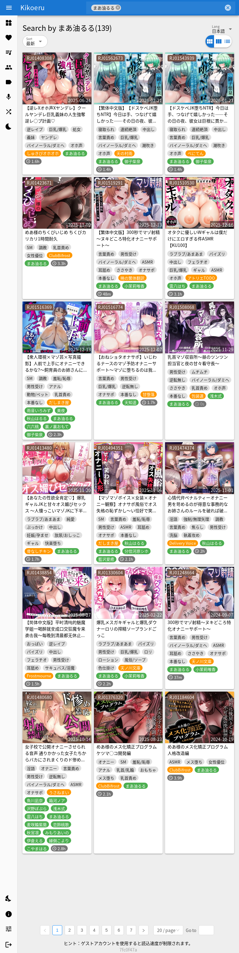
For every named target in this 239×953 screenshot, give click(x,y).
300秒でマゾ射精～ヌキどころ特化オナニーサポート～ (199, 625)
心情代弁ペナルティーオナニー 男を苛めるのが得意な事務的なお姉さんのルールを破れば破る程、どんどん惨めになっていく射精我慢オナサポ (198, 510)
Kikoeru (32, 7)
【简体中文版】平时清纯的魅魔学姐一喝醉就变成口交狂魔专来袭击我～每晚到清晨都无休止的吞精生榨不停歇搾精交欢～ (55, 632)
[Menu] (9, 7)
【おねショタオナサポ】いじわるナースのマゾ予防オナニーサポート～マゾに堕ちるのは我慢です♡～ (126, 366)
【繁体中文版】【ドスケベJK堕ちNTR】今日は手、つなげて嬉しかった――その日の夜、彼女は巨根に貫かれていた (127, 117)
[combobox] (172, 7)
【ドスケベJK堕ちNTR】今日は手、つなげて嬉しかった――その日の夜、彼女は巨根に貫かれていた (198, 117)
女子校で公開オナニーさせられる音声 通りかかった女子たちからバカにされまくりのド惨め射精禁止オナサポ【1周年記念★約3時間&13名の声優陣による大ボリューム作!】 (56, 762)
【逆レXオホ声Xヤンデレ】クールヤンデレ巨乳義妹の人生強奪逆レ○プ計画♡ (55, 114)
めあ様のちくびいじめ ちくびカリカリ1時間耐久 (55, 235)
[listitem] (8, 22)
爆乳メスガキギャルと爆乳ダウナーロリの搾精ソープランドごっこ (126, 628)
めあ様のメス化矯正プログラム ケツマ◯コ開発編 (126, 749)
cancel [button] (118, 7)
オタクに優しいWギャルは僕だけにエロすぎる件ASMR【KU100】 (197, 238)
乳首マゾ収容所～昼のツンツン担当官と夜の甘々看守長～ (198, 360)
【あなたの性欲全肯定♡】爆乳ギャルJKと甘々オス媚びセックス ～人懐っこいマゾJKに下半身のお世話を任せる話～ (56, 507)
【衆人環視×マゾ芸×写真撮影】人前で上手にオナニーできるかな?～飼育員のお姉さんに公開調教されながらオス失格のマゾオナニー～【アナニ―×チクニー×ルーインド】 (56, 373)
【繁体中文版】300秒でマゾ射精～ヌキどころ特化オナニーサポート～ (128, 238)
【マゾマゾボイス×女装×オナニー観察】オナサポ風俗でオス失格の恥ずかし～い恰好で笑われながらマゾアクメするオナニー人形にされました (126, 510)
